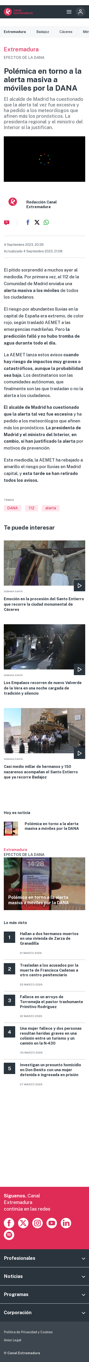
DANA (12, 508)
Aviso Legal (12, 1340)
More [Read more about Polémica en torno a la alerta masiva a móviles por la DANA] (44, 829)
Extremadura (15, 32)
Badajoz (42, 32)
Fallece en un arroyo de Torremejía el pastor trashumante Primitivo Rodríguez (51, 1002)
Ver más (44, 878)
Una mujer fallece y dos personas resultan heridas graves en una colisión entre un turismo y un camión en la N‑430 (51, 1035)
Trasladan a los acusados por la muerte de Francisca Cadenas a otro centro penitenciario (49, 970)
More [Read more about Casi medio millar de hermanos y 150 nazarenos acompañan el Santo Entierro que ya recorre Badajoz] (44, 744)
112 (31, 508)
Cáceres (66, 32)
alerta (50, 508)
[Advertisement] (44, 1143)
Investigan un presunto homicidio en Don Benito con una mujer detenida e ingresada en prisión (50, 1070)
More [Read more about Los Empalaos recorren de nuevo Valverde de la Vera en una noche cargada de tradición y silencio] (44, 660)
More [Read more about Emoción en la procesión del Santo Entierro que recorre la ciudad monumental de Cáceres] (44, 576)
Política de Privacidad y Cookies (28, 1332)
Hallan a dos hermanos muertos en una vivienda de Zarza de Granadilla (49, 939)
